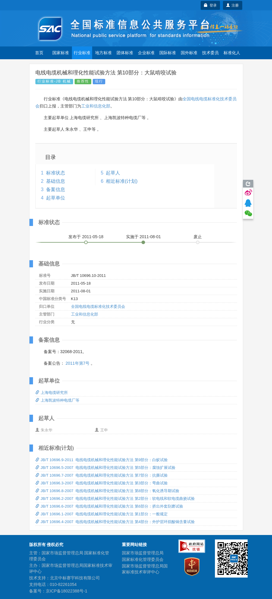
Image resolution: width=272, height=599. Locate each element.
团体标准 (125, 52)
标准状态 (55, 172)
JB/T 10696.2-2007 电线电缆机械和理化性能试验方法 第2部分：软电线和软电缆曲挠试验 (115, 498)
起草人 (113, 172)
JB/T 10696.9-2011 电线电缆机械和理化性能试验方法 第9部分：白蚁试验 (101, 460)
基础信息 (55, 181)
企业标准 (146, 52)
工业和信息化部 (95, 106)
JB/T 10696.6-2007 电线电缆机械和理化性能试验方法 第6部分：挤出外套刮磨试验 (109, 506)
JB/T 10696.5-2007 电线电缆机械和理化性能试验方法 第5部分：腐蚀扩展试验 (105, 467)
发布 (85, 236)
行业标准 (82, 52)
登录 (210, 5)
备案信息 (55, 189)
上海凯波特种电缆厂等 (57, 400)
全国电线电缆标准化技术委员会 (98, 306)
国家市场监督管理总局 (142, 552)
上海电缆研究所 (51, 392)
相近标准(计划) (122, 181)
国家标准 (60, 52)
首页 (39, 52)
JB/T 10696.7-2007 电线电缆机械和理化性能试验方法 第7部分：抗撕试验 (101, 475)
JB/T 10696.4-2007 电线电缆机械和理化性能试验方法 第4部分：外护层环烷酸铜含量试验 (115, 522)
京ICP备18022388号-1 (66, 591)
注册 (232, 5)
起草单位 (55, 197)
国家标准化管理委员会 (142, 559)
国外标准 (189, 52)
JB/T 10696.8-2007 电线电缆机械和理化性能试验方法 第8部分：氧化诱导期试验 (107, 491)
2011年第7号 (77, 363)
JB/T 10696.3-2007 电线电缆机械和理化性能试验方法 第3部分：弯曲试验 (101, 483)
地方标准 (103, 52)
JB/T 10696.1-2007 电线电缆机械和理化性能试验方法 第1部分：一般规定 (101, 514)
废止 (198, 236)
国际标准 (167, 52)
